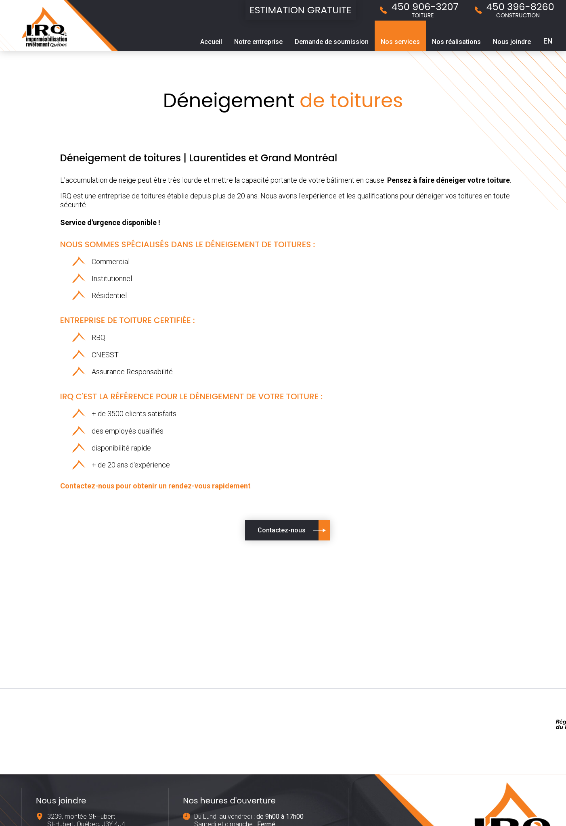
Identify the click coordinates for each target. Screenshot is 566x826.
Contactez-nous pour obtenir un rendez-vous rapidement (155, 486)
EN (547, 41)
